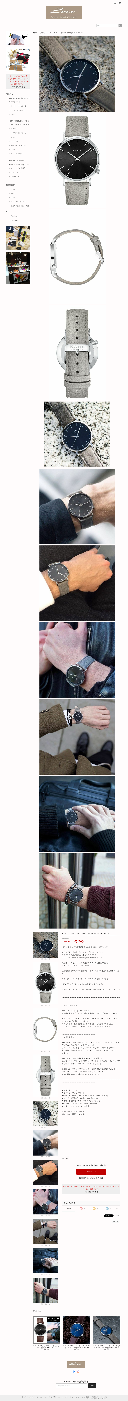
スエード (14, 149)
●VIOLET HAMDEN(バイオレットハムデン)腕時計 (19, 166)
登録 (92, 1385)
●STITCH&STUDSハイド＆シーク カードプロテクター (19, 122)
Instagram (14, 220)
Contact (14, 197)
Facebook (14, 216)
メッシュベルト (16, 172)
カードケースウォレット (18, 106)
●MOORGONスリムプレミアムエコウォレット (19, 100)
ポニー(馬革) (15, 141)
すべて (69, 1208)
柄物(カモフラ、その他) (18, 145)
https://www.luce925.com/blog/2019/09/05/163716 (82, 957)
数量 (63, 1158)
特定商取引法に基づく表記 (20, 206)
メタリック (14, 137)
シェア (117, 1216)
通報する (115, 1221)
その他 (13, 114)
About (13, 189)
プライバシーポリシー (18, 201)
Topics (13, 193)
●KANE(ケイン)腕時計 (17, 160)
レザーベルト (15, 176)
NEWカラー (14, 129)
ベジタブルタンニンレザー (19, 133)
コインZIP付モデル (17, 154)
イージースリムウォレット (19, 110)
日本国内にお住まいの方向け (91, 1178)
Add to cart (91, 1172)
